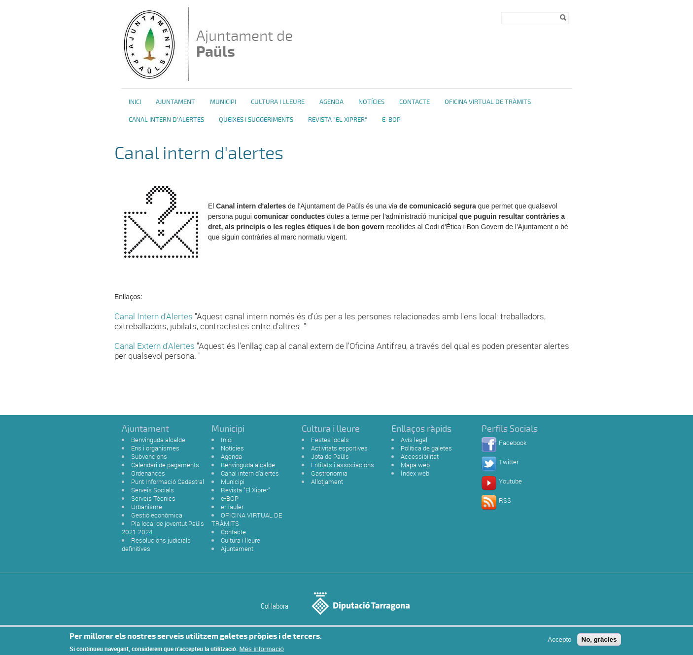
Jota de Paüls (330, 456)
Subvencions (149, 456)
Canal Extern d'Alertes (154, 345)
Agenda (331, 102)
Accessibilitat (420, 456)
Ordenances (148, 473)
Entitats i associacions (342, 464)
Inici (135, 102)
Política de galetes (426, 448)
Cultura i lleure (240, 540)
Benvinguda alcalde (158, 439)
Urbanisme (146, 506)
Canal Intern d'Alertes (153, 316)
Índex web (415, 473)
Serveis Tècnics (153, 498)
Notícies (371, 102)
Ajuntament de (244, 43)
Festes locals (330, 439)
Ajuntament (175, 102)
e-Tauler (232, 506)
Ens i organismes (155, 448)
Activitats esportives (339, 448)
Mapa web (415, 464)
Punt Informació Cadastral (167, 481)
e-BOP (391, 120)
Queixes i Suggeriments (256, 120)
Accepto (559, 642)
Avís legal (414, 439)
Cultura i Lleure (278, 102)
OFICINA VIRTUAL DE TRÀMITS (488, 102)
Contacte (414, 102)
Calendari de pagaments (165, 464)
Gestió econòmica (156, 515)
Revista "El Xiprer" (337, 120)
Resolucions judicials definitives (156, 544)
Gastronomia (329, 473)
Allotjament (327, 481)
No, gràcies (599, 642)
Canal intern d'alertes (166, 120)
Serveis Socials (152, 489)
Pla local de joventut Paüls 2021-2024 (163, 527)
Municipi (223, 102)
